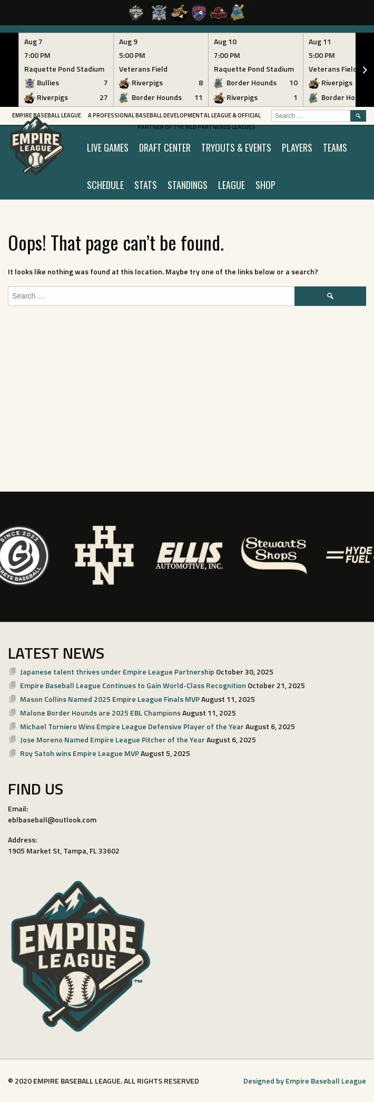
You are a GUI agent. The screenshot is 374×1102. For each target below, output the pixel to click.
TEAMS (335, 147)
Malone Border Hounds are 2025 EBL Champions (100, 712)
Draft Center (165, 147)
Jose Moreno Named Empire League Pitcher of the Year (112, 739)
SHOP (265, 185)
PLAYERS (297, 147)
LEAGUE (231, 185)
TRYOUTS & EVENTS (236, 147)
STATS (145, 185)
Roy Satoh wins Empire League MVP (79, 753)
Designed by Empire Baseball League (304, 1080)
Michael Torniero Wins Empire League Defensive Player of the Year (132, 726)
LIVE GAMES (108, 147)
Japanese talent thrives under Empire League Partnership (117, 671)
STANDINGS (188, 185)
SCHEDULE (105, 185)
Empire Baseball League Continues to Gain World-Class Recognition (133, 685)
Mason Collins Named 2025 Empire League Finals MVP (110, 698)
